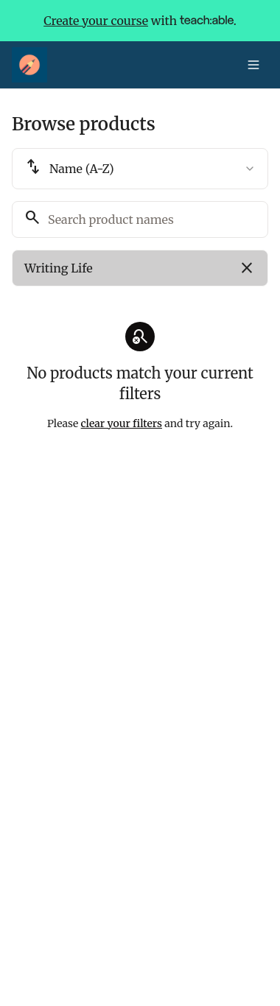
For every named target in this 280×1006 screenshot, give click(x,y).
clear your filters (121, 423)
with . (140, 20)
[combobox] (140, 168)
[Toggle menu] (253, 65)
